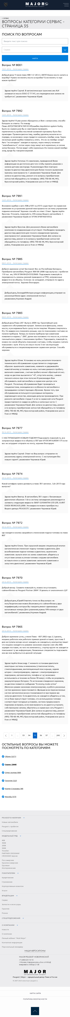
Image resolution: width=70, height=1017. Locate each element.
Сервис (6, 18)
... (17, 735)
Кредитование (8, 878)
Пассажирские (8, 860)
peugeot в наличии (11, 818)
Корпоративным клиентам (12, 886)
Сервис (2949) (11, 765)
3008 (4, 843)
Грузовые (6, 866)
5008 (4, 848)
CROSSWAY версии (10, 856)
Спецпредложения (9, 831)
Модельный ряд (10, 836)
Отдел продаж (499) (13, 773)
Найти (35, 59)
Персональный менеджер (12, 947)
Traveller (5, 851)
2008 (4, 846)
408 (3, 840)
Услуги (4, 891)
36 (41, 735)
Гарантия (5, 909)
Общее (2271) (10, 757)
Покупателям (8, 873)
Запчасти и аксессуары (11, 905)
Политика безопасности (35, 999)
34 (29, 735)
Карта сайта (35, 993)
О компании (8, 925)
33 (23, 735)
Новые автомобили (10, 822)
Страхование (7, 882)
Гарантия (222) (11, 781)
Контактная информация (12, 943)
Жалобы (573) (10, 797)
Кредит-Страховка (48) (14, 789)
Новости (5, 930)
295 (58, 735)
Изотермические (9, 868)
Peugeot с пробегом (10, 827)
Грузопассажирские (10, 863)
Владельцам (8, 896)
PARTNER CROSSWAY (10, 853)
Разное (5, 913)
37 (46, 735)
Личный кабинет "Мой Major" (14, 938)
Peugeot (16, 977)
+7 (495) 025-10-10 (26, 960)
